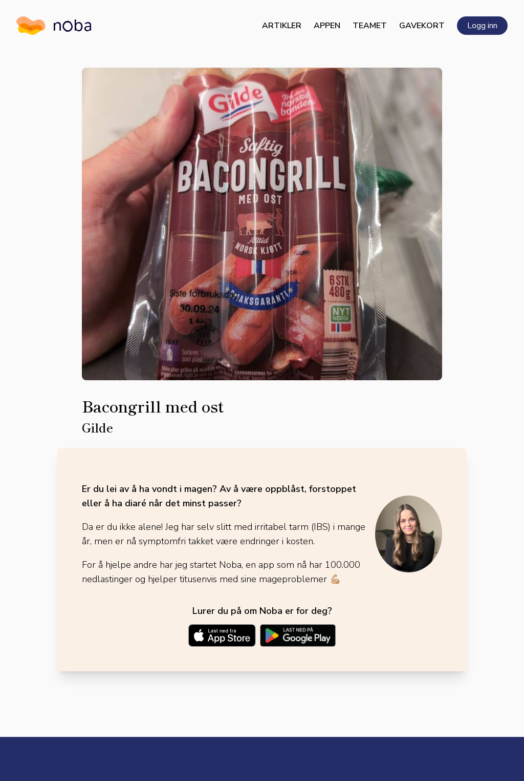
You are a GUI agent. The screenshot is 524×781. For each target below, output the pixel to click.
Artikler (281, 25)
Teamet (370, 25)
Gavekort (422, 25)
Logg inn (482, 25)
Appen (327, 25)
